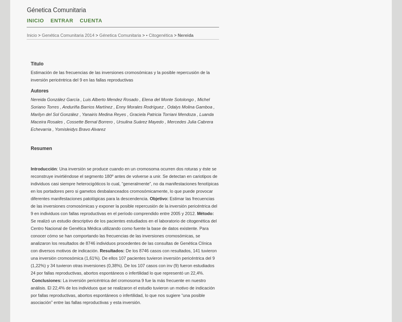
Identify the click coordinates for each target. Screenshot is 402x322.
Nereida (186, 35)
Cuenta (91, 21)
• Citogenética (159, 35)
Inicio (35, 21)
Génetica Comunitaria (120, 35)
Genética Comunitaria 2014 (68, 35)
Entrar (62, 21)
